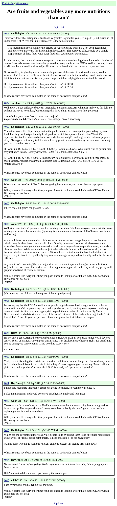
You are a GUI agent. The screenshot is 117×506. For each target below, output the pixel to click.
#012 (6, 400)
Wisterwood (22, 3)
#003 (6, 126)
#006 (6, 224)
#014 (6, 459)
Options (58, 503)
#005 (6, 203)
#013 (6, 430)
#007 (6, 289)
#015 (6, 480)
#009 (6, 333)
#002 (6, 103)
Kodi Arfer (8, 3)
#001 (6, 33)
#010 (6, 356)
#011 (6, 383)
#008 (6, 300)
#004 (6, 179)
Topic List (58, 27)
